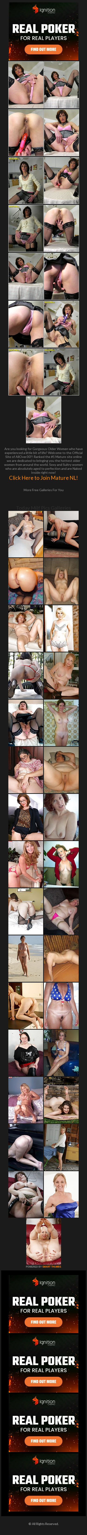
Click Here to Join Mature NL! (43, 477)
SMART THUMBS (51, 1266)
